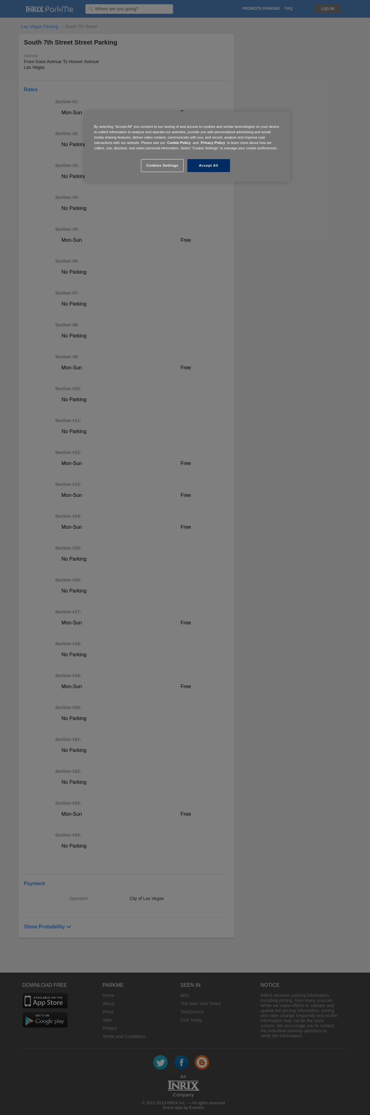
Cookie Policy (179, 143)
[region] (187, 146)
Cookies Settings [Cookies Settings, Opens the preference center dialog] (162, 165)
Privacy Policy (213, 143)
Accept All (208, 165)
